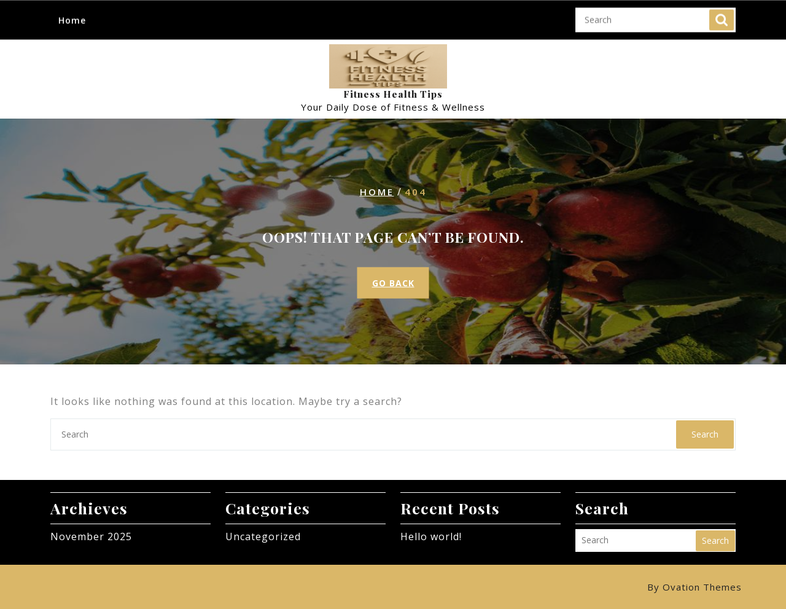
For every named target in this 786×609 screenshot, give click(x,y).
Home (72, 19)
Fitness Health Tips (393, 94)
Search (721, 19)
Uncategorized (263, 536)
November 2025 (91, 536)
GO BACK (393, 283)
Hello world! (431, 536)
